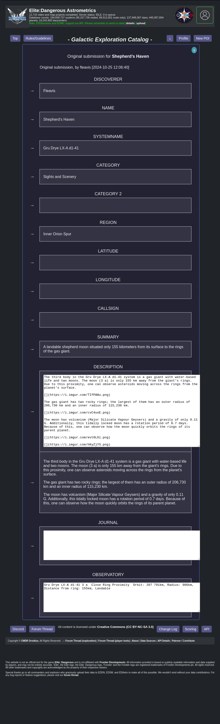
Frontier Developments (112, 688)
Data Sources (148, 666)
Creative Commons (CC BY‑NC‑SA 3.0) (125, 652)
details (130, 23)
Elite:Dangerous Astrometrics (62, 10)
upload (141, 23)
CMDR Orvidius (29, 666)
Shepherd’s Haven (130, 56)
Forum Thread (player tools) (114, 666)
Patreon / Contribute (183, 666)
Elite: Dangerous (64, 688)
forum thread (71, 700)
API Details (164, 666)
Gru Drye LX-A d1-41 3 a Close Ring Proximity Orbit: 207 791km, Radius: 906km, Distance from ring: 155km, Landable (131, 620)
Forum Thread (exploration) (80, 666)
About (135, 666)
